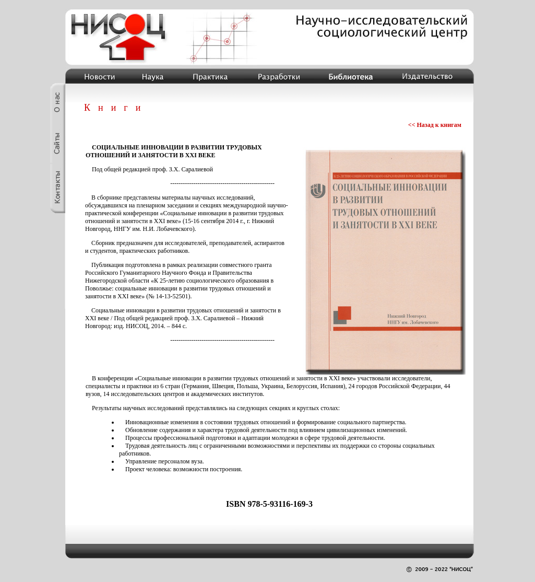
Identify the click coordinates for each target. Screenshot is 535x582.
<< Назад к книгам (434, 125)
